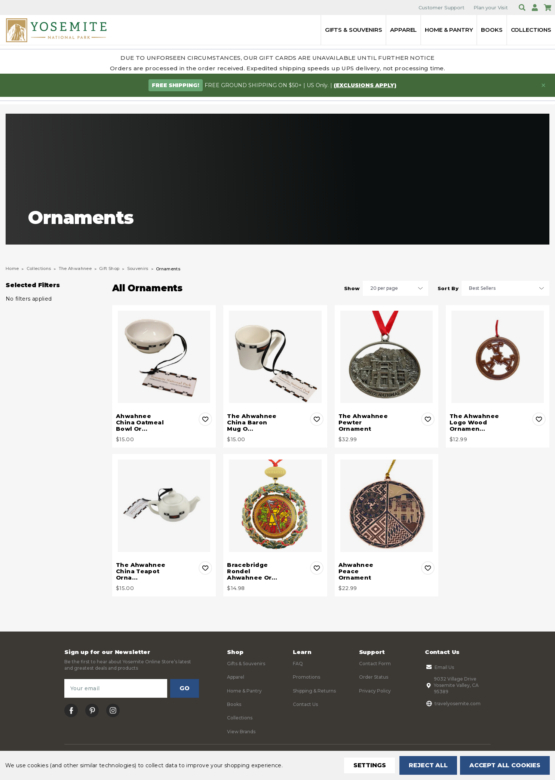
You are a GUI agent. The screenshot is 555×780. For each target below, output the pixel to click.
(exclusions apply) (365, 85)
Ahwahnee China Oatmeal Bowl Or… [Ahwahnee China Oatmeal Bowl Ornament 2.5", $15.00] (140, 422)
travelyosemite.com (453, 703)
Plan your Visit (490, 7)
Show (351, 288)
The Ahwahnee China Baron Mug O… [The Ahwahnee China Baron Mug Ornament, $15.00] (252, 422)
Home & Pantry (449, 29)
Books (491, 29)
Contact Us (305, 704)
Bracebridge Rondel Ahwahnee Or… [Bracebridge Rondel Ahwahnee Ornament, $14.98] (252, 571)
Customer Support (441, 7)
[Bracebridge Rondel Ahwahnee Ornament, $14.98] (275, 506)
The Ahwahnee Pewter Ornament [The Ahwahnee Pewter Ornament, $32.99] (363, 422)
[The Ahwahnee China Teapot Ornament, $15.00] (164, 506)
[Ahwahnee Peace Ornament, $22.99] (386, 506)
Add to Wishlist (205, 419)
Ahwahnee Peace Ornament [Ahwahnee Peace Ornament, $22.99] (356, 571)
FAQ (298, 663)
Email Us (439, 667)
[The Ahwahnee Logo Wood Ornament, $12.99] (497, 357)
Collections (531, 29)
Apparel (403, 29)
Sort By (448, 288)
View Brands (241, 731)
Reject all (428, 765)
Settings (369, 765)
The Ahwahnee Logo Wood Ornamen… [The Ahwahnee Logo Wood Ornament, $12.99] (474, 422)
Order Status (373, 677)
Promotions (306, 677)
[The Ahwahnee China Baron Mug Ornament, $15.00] (275, 357)
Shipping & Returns (314, 691)
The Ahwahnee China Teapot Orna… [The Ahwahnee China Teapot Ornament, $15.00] (141, 571)
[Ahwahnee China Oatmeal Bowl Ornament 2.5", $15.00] (164, 357)
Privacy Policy (375, 691)
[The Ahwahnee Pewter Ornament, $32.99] (386, 357)
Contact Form (375, 663)
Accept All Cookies (504, 765)
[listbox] (395, 288)
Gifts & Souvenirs (353, 29)
